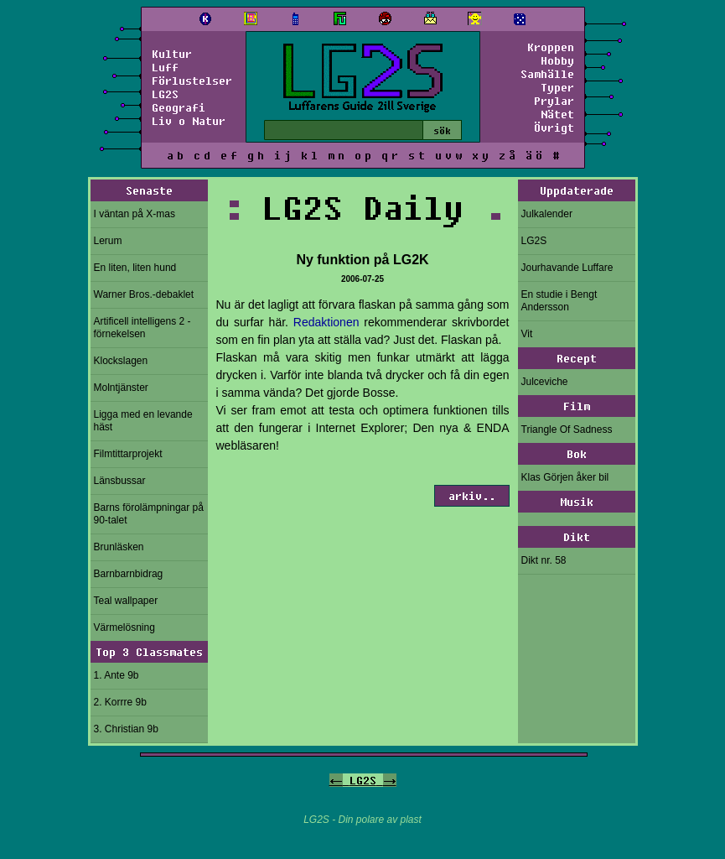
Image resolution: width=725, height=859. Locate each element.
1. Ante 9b (116, 675)
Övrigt (554, 127)
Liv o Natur (188, 121)
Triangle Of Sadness (567, 429)
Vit (527, 334)
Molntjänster (121, 387)
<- (336, 780)
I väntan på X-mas (134, 214)
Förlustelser (192, 80)
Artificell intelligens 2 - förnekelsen (142, 327)
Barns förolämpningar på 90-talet (149, 514)
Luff (165, 67)
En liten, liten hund (135, 267)
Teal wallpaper (126, 601)
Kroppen (550, 47)
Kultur (172, 53)
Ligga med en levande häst (143, 421)
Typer (557, 87)
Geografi (178, 107)
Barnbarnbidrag (128, 574)
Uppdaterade (577, 190)
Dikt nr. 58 (544, 560)
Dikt (576, 537)
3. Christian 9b (126, 729)
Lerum (108, 241)
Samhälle (547, 74)
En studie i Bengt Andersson (559, 301)
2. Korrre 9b (120, 702)
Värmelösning (124, 627)
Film (576, 406)
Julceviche (544, 382)
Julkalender (546, 214)
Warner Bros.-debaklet (144, 294)
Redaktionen (326, 322)
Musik (576, 501)
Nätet (557, 114)
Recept (577, 358)
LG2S (165, 94)
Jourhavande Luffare (567, 267)
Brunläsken (119, 547)
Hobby (557, 60)
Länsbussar (120, 481)
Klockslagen (121, 361)
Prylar (554, 100)
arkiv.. (471, 495)
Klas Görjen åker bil (565, 477)
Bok (577, 454)
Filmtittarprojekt (128, 454)
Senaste (149, 190)
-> (389, 780)
